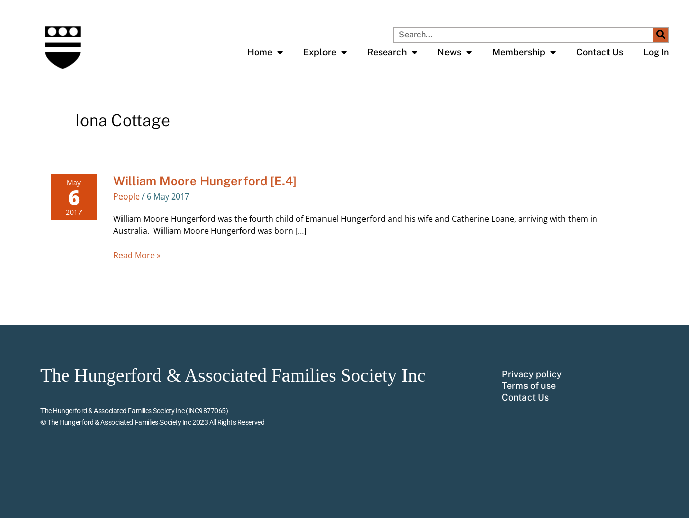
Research (392, 52)
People (126, 196)
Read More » (137, 255)
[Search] (660, 35)
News (454, 52)
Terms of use (529, 386)
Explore (325, 52)
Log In (656, 52)
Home (265, 52)
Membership (524, 52)
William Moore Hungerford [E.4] (205, 181)
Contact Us (599, 52)
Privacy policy (532, 374)
